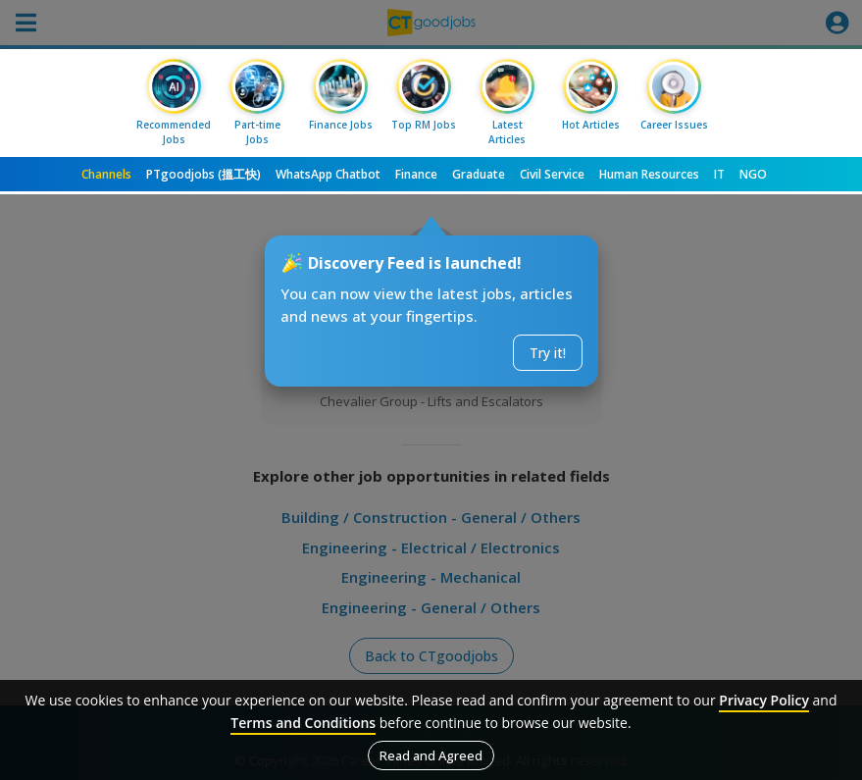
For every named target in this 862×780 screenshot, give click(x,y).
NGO (753, 174)
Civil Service (552, 174)
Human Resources (649, 174)
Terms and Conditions (303, 722)
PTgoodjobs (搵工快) (203, 174)
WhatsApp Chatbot (328, 174)
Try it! (548, 352)
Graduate (478, 174)
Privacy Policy (764, 700)
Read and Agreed (431, 755)
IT (719, 174)
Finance (416, 174)
